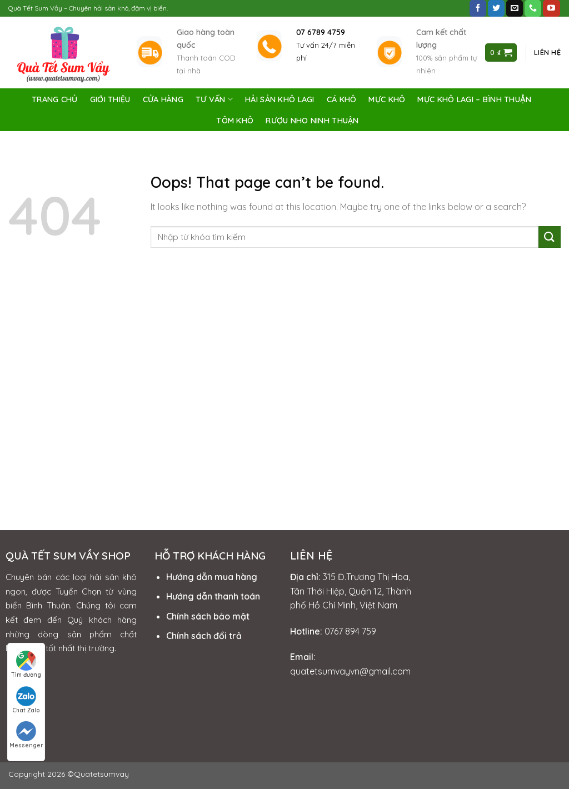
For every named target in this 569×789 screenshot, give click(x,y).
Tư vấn (214, 99)
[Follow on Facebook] (478, 8)
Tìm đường (26, 664)
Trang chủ (55, 99)
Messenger (26, 735)
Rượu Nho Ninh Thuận (312, 121)
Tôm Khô (234, 121)
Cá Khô (342, 99)
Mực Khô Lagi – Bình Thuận (474, 99)
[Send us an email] (514, 8)
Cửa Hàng (163, 99)
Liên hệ (547, 52)
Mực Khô (386, 99)
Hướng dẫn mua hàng (211, 576)
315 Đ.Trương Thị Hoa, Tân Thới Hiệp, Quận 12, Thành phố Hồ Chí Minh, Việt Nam (350, 591)
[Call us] (533, 8)
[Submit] (549, 237)
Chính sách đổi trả (204, 635)
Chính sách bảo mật (207, 616)
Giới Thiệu (110, 99)
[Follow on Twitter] (496, 8)
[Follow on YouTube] (551, 8)
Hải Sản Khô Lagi (280, 99)
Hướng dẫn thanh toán (213, 596)
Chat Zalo (26, 700)
